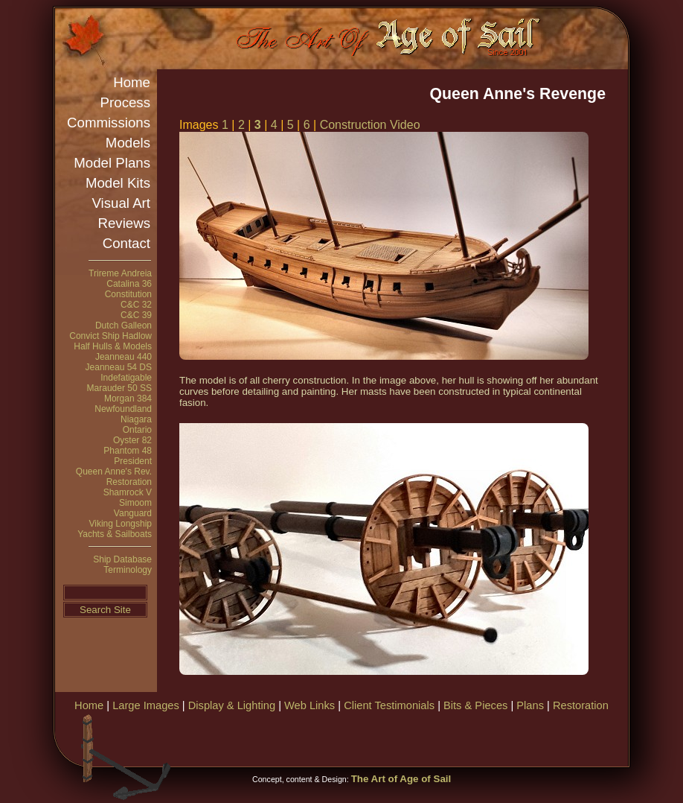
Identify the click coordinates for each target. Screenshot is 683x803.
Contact (126, 243)
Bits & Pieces (475, 705)
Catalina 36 (129, 284)
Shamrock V (127, 492)
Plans (530, 705)
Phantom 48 (127, 450)
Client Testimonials (389, 705)
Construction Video (370, 124)
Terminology (127, 570)
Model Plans (112, 163)
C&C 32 (136, 304)
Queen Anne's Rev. (114, 471)
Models (128, 142)
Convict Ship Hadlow (110, 336)
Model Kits (118, 183)
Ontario (137, 430)
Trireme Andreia (120, 273)
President (133, 461)
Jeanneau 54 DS (119, 367)
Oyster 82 (132, 440)
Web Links (309, 705)
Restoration (129, 482)
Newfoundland (123, 409)
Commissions (108, 122)
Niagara (136, 419)
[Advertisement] (452, 737)
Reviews (124, 223)
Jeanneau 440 (123, 357)
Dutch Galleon (123, 325)
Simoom (135, 503)
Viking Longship (120, 523)
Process (125, 102)
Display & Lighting (231, 705)
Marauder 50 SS (119, 388)
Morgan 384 (128, 398)
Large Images (145, 705)
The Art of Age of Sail (401, 778)
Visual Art (121, 203)
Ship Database (122, 559)
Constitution (128, 294)
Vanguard (133, 513)
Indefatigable (126, 377)
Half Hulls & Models (113, 346)
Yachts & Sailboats (114, 534)
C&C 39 (136, 315)
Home (131, 82)
